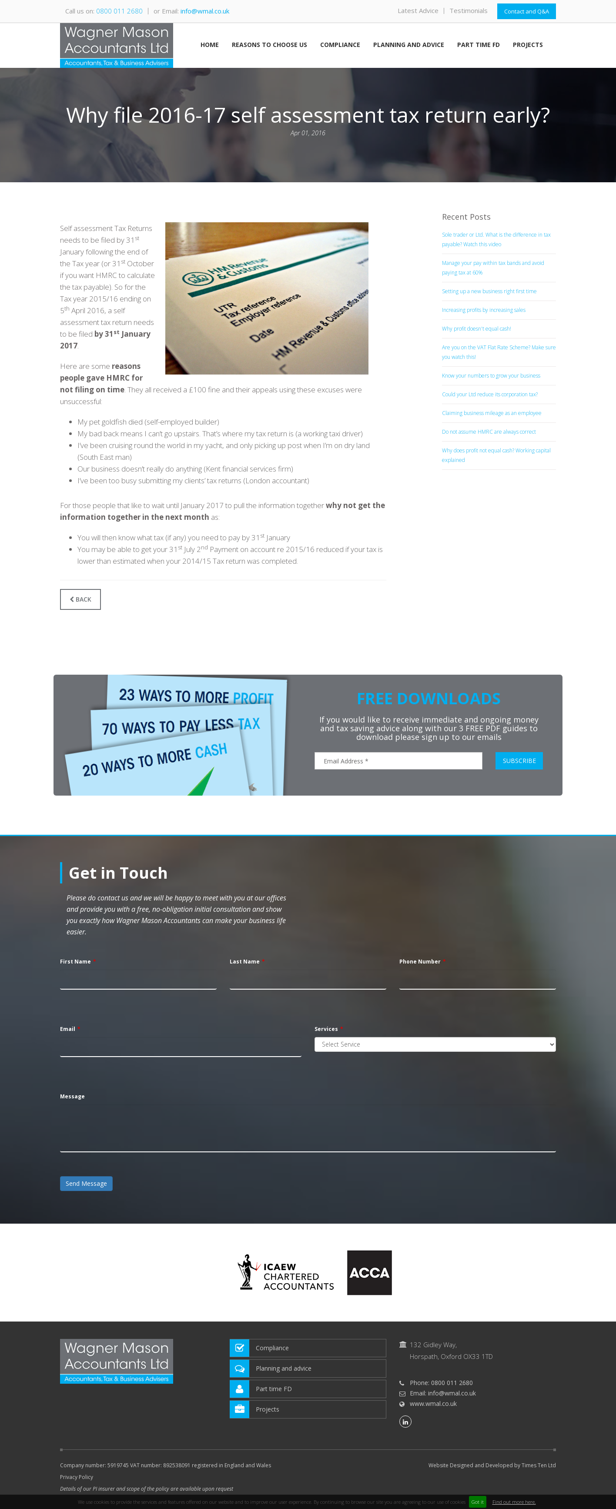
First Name (75, 961)
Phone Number (420, 961)
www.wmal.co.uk (433, 1403)
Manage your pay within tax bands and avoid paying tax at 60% (493, 267)
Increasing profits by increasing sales (484, 310)
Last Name (245, 961)
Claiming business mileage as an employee (492, 413)
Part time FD (478, 45)
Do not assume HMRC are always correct (489, 431)
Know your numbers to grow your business (491, 375)
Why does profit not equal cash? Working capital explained (496, 455)
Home (210, 45)
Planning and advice (408, 45)
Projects (528, 45)
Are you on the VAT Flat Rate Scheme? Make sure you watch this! (499, 352)
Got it (478, 1502)
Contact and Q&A (526, 11)
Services (326, 1029)
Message (72, 1096)
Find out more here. (514, 1502)
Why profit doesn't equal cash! (476, 328)
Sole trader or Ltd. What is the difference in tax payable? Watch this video (496, 239)
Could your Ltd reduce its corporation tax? (490, 394)
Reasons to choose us (269, 45)
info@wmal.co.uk (205, 11)
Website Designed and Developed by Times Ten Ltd (492, 1465)
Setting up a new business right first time (489, 291)
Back (80, 599)
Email (67, 1029)
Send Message (86, 1183)
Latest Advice (418, 10)
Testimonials (468, 10)
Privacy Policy (76, 1477)
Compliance (340, 45)
